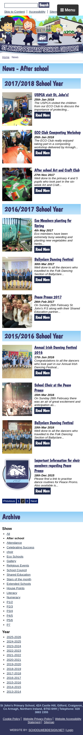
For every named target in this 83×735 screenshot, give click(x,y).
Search (43, 5)
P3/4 (10, 611)
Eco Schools (15, 556)
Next (34, 501)
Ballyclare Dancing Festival (53, 259)
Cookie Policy (11, 719)
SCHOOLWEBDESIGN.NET (46, 730)
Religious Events (18, 565)
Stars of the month (19, 579)
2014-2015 (14, 687)
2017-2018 (14, 673)
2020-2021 (14, 659)
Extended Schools (19, 583)
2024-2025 (14, 641)
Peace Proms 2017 (48, 297)
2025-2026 (14, 637)
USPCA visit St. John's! (51, 94)
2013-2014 (14, 691)
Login (69, 730)
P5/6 (10, 620)
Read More (42, 115)
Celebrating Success (20, 547)
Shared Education (19, 574)
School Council (17, 570)
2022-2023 (14, 650)
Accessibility (37, 11)
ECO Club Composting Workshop (57, 132)
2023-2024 (14, 646)
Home (6, 57)
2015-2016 (14, 682)
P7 (8, 624)
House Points (16, 588)
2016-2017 (14, 677)
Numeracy (13, 597)
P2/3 (10, 606)
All (8, 533)
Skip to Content (14, 11)
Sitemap (55, 11)
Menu (67, 10)
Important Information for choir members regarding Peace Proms (57, 465)
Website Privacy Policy (37, 719)
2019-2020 (14, 664)
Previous (9, 501)
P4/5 (10, 615)
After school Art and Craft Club (57, 170)
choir (10, 552)
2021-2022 (14, 655)
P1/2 (10, 602)
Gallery (11, 561)
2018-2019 (14, 669)
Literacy (12, 593)
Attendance (14, 542)
